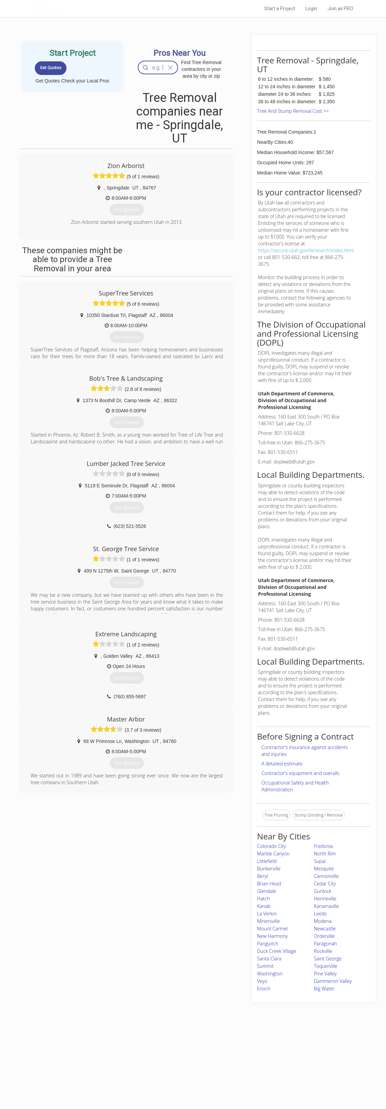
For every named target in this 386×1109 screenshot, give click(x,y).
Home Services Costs (102, 1051)
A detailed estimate (282, 763)
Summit (265, 966)
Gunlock (322, 891)
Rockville (323, 951)
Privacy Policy (266, 1059)
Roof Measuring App (177, 1066)
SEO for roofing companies (278, 1081)
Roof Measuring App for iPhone (187, 1074)
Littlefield (267, 861)
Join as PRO (340, 8)
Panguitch (267, 943)
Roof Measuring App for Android (188, 1081)
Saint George (327, 958)
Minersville (268, 921)
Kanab (264, 906)
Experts (165, 1059)
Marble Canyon (273, 853)
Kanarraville (326, 906)
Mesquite (323, 868)
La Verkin (267, 913)
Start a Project (279, 8)
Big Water (324, 988)
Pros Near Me (94, 1059)
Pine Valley (325, 973)
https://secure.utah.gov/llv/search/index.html (306, 250)
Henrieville (325, 898)
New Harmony (272, 936)
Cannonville (326, 876)
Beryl (262, 876)
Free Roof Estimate (100, 1074)
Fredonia (323, 846)
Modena (322, 921)
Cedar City (325, 883)
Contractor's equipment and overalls (301, 773)
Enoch (263, 988)
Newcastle (325, 928)
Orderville (324, 936)
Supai (320, 861)
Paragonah (325, 943)
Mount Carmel (272, 928)
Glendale (266, 891)
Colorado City (271, 846)
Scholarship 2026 (269, 1051)
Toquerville (325, 966)
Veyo (262, 981)
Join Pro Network (174, 1051)
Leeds (320, 913)
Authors (260, 1066)
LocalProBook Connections (278, 1074)
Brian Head (269, 883)
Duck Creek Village (276, 951)
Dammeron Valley (333, 981)
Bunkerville (269, 868)
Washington (270, 973)
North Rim (325, 853)
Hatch (263, 898)
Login (311, 8)
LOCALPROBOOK (70, 8)
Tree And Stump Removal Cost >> (293, 111)
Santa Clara (269, 958)
